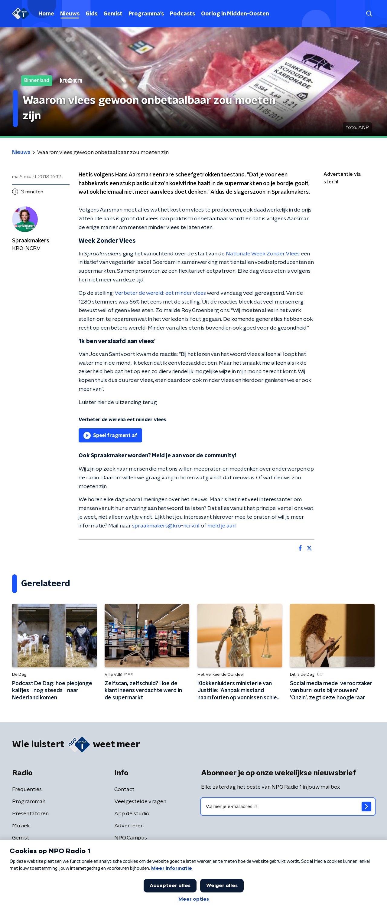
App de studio (131, 813)
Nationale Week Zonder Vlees (263, 254)
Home (46, 14)
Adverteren (129, 826)
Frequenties (27, 789)
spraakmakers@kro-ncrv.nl (166, 526)
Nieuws (70, 14)
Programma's (146, 14)
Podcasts (182, 14)
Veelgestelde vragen (140, 801)
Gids (91, 14)
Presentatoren (30, 813)
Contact (124, 789)
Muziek (21, 826)
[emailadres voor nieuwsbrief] (288, 806)
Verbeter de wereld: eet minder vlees (160, 293)
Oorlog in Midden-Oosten (235, 14)
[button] (369, 13)
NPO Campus (130, 838)
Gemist (112, 14)
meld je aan (221, 526)
